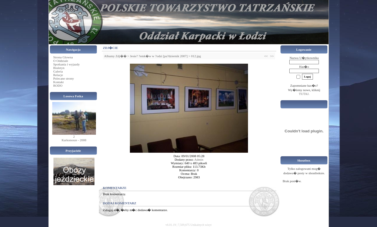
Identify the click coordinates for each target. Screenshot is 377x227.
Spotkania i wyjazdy (66, 64)
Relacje (58, 75)
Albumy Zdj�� (115, 56)
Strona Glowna (63, 57)
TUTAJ (304, 94)
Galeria (58, 71)
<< (266, 56)
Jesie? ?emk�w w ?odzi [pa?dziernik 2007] (158, 56)
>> (272, 56)
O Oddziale (60, 60)
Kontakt (58, 82)
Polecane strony (63, 78)
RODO (57, 85)
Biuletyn (58, 68)
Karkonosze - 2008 (74, 140)
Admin (198, 159)
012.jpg (196, 56)
